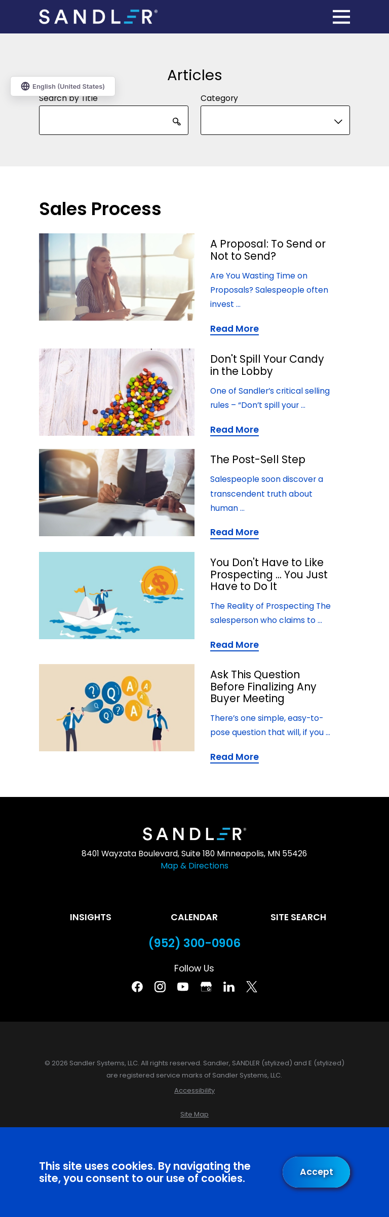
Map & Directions (194, 865)
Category (219, 97)
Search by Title (68, 97)
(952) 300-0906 (194, 943)
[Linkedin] (229, 986)
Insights (90, 917)
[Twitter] (251, 986)
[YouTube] (182, 986)
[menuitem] (194, 1090)
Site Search (298, 917)
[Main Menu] (341, 16)
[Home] (98, 17)
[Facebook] (137, 986)
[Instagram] (160, 986)
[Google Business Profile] (206, 986)
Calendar (194, 917)
